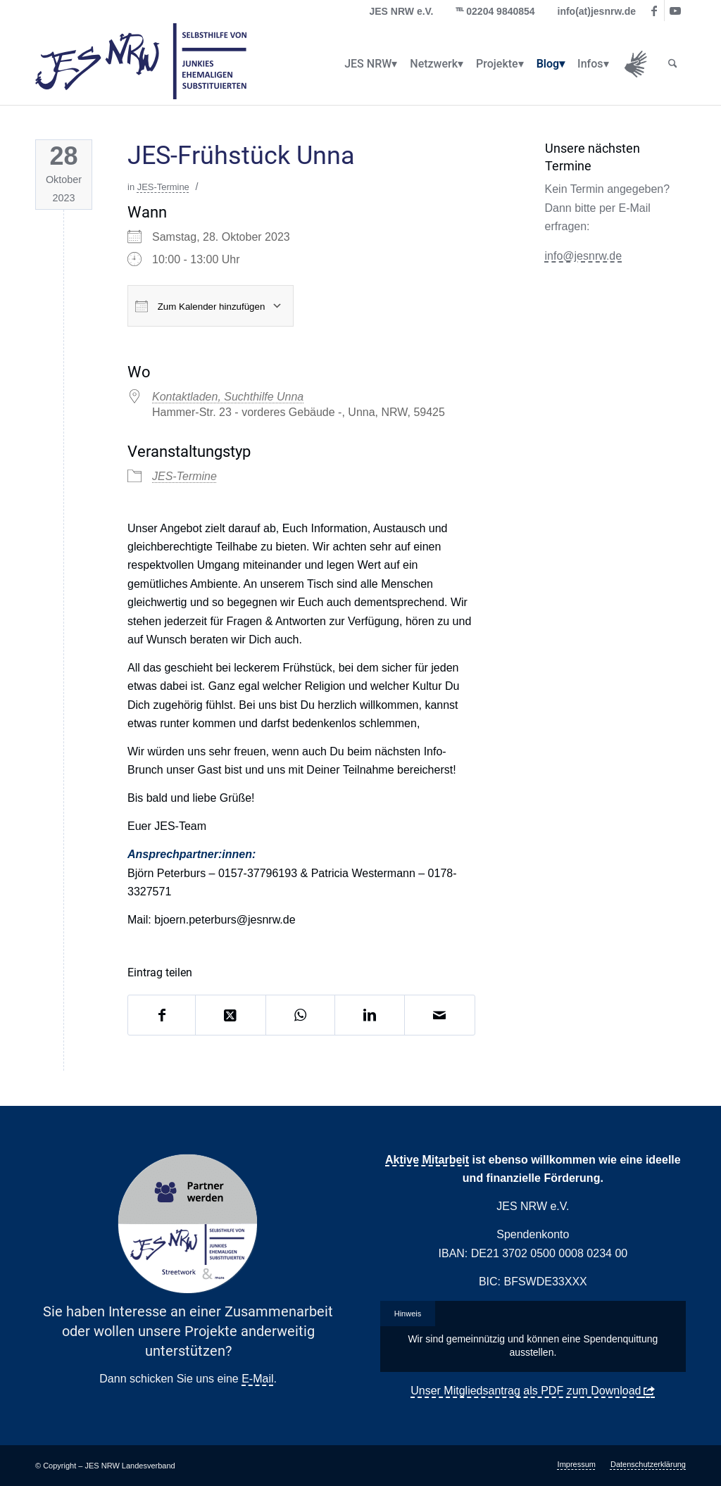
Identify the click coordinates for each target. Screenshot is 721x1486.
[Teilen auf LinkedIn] (369, 1015)
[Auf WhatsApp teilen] (300, 1015)
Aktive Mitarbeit (427, 1160)
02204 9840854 (500, 11)
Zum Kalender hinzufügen (200, 306)
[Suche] (672, 64)
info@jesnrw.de (583, 256)
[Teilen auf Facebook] (161, 1015)
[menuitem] (368, 64)
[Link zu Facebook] (654, 10)
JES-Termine (163, 187)
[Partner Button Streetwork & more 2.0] (188, 1224)
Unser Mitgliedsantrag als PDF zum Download (525, 1391)
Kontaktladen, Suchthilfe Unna (227, 397)
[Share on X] (230, 1015)
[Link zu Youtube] (675, 10)
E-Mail (257, 1379)
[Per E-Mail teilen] (439, 1015)
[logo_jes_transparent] (140, 64)
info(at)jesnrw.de (597, 11)
